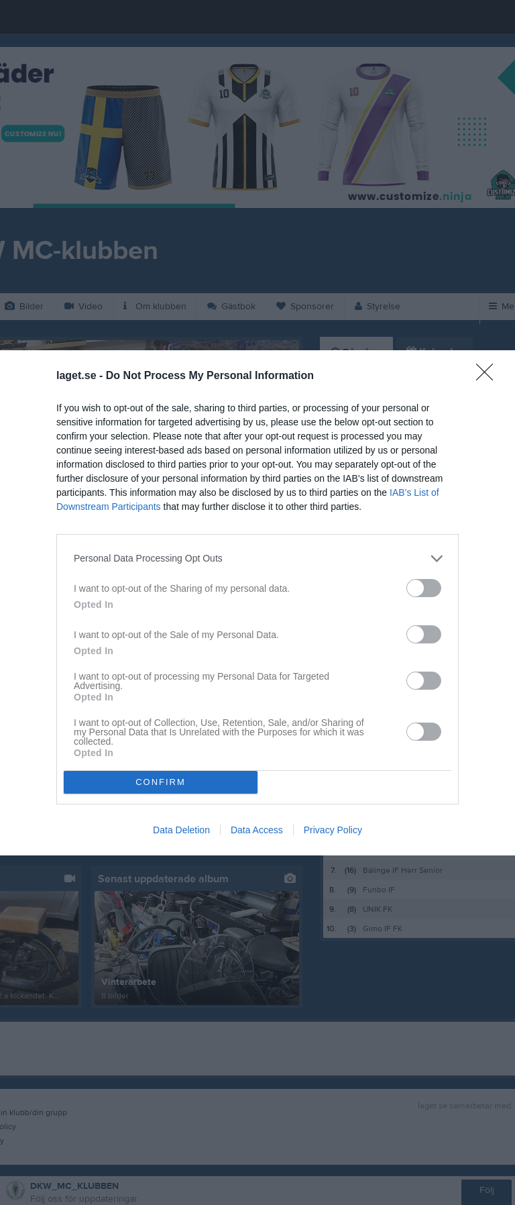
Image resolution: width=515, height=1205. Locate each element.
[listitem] (257, 559)
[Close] (489, 376)
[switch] (423, 588)
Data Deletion (181, 830)
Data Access (257, 830)
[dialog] (257, 602)
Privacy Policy (333, 830)
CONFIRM (160, 782)
